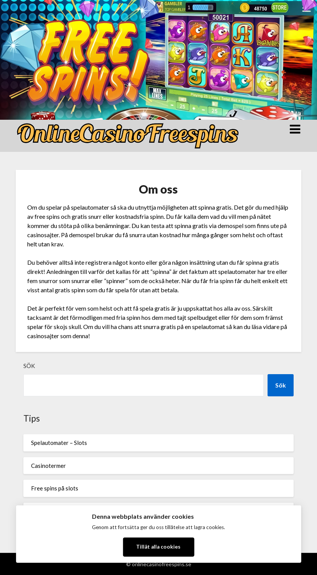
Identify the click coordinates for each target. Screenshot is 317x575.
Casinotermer (48, 465)
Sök (29, 365)
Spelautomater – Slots (59, 442)
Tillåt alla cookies (158, 547)
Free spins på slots (54, 488)
